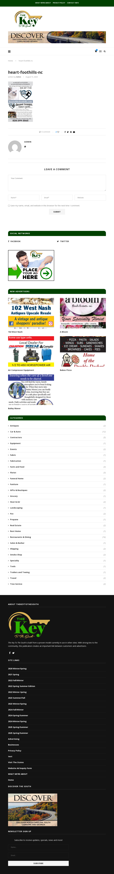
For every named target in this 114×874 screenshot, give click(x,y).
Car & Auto (58, 431)
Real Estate (58, 525)
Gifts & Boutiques (58, 490)
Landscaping (58, 508)
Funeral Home (58, 478)
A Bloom (64, 332)
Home (10, 61)
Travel (58, 578)
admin (18, 77)
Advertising (13, 739)
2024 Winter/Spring (17, 721)
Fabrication (58, 461)
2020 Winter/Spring (17, 668)
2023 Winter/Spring (17, 703)
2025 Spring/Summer (18, 727)
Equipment (58, 443)
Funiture (58, 484)
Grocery (58, 496)
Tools (58, 566)
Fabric (58, 455)
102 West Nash (15, 332)
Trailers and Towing (58, 572)
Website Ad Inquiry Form (20, 768)
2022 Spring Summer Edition (21, 686)
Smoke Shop (58, 554)
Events (58, 449)
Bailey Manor (14, 408)
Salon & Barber (58, 543)
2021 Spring (13, 674)
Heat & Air (58, 502)
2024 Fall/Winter (16, 709)
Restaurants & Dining (58, 537)
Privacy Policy (59, 3)
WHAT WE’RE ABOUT (43, 3)
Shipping (58, 548)
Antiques (58, 425)
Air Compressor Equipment (21, 370)
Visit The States (16, 762)
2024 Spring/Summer (18, 715)
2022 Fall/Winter (16, 680)
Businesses (13, 744)
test (10, 756)
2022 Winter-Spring (17, 692)
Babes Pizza (66, 370)
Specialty (58, 560)
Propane (58, 519)
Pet (58, 513)
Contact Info (73, 3)
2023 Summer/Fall (16, 698)
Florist (58, 472)
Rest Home (58, 531)
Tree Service (58, 584)
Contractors (58, 437)
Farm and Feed (58, 467)
